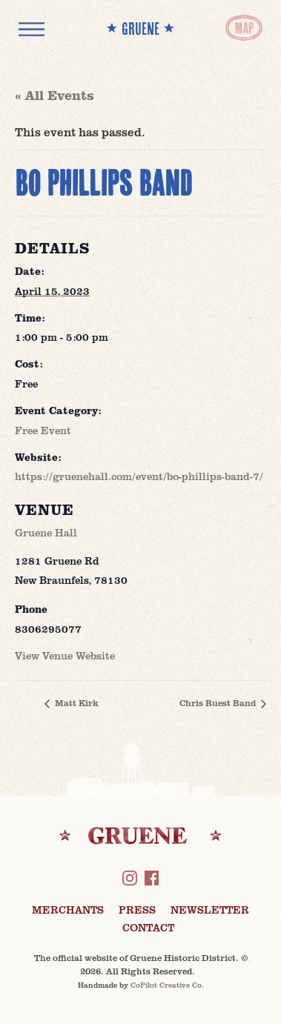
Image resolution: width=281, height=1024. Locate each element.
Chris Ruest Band (218, 702)
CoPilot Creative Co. (167, 985)
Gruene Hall (46, 532)
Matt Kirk (76, 702)
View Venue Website (65, 655)
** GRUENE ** (140, 28)
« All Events (54, 95)
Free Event (43, 430)
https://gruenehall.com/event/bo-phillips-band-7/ (139, 476)
